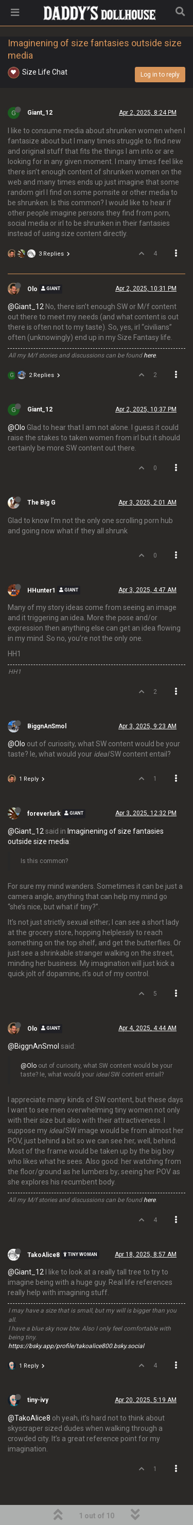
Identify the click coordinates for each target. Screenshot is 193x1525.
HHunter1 (41, 590)
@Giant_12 (26, 306)
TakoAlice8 (43, 1254)
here (149, 355)
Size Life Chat (44, 72)
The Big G (41, 502)
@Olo (16, 427)
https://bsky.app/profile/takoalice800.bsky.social (76, 1346)
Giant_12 (39, 112)
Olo (32, 289)
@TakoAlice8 (29, 1418)
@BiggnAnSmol (33, 1046)
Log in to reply (160, 74)
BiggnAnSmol (46, 726)
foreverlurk (44, 813)
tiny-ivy (37, 1400)
